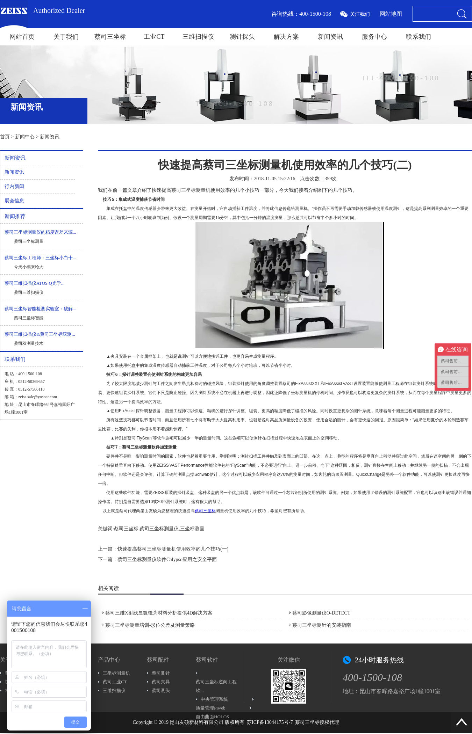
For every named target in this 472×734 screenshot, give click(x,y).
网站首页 (22, 36)
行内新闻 (14, 186)
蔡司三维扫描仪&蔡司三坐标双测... (40, 334)
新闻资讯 (330, 36)
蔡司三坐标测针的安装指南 (321, 625)
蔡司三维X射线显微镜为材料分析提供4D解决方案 (159, 613)
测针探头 (242, 36)
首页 (5, 136)
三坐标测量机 (116, 673)
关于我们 (66, 36)
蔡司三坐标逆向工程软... (216, 686)
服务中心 (374, 36)
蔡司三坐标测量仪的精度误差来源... (40, 232)
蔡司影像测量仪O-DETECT (321, 613)
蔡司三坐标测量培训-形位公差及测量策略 (150, 625)
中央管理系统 (214, 699)
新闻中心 (25, 136)
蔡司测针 (161, 673)
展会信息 (14, 200)
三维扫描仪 (198, 36)
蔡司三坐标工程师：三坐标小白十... (40, 257)
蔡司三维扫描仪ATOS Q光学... (35, 283)
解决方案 (286, 36)
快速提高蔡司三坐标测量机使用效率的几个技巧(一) (172, 549)
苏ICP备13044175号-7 (270, 722)
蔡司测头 (161, 690)
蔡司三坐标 (110, 36)
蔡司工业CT (115, 681)
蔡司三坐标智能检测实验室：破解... (40, 308)
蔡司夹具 (161, 681)
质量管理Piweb (211, 708)
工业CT (154, 36)
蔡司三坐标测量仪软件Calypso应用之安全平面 (167, 559)
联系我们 (418, 36)
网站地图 (391, 14)
